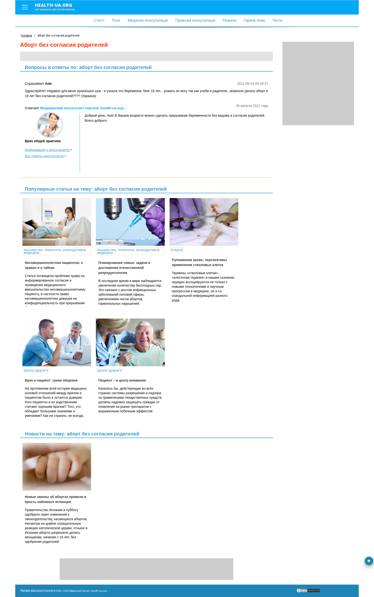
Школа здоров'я (36, 370)
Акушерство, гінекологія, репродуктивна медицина (55, 251)
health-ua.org (59, 7)
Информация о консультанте (48, 150)
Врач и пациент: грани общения (51, 380)
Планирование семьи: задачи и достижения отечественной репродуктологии (123, 268)
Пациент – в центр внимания (121, 380)
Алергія (175, 250)
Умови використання (36, 590)
